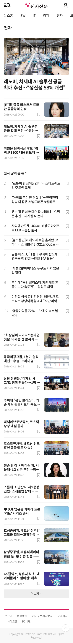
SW (22, 16)
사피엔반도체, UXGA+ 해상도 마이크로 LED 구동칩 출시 (36, 228)
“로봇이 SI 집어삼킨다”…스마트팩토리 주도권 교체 (36, 185)
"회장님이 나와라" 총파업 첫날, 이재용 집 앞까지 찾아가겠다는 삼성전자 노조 (22, 339)
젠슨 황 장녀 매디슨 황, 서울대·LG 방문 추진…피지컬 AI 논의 (36, 214)
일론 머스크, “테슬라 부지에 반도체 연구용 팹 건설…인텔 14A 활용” (35, 256)
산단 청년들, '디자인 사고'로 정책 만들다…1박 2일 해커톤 (21, 383)
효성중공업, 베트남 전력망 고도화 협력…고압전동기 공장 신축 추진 (22, 535)
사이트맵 (12, 621)
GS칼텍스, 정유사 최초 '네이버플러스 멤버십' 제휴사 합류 (22, 578)
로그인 (8, 616)
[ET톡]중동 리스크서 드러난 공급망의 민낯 (21, 107)
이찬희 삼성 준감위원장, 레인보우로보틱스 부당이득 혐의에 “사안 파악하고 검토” (36, 299)
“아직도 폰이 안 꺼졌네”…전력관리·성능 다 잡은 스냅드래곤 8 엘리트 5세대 (36, 200)
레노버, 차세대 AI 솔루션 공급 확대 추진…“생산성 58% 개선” (35, 85)
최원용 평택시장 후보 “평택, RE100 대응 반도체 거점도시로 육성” (21, 152)
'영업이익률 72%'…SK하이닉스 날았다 (35, 313)
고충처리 (62, 616)
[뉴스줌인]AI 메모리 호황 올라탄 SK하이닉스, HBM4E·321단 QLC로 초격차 (35, 242)
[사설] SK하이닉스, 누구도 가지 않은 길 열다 (35, 270)
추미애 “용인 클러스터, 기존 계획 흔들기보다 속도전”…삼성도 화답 (35, 285)
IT (34, 16)
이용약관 (22, 616)
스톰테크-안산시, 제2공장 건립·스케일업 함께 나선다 (21, 491)
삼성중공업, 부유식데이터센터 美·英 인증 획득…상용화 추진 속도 (21, 556)
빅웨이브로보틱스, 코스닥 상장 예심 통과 (21, 424)
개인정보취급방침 (42, 616)
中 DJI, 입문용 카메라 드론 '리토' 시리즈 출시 (22, 511)
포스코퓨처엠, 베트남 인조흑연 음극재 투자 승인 (22, 446)
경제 (46, 16)
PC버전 (26, 621)
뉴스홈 (8, 16)
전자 (60, 16)
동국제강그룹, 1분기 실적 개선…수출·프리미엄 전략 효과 (22, 361)
